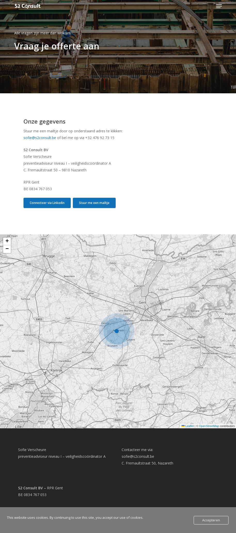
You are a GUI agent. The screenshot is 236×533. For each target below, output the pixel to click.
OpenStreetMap (209, 426)
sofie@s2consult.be (39, 137)
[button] (219, 6)
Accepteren (211, 520)
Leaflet (188, 426)
